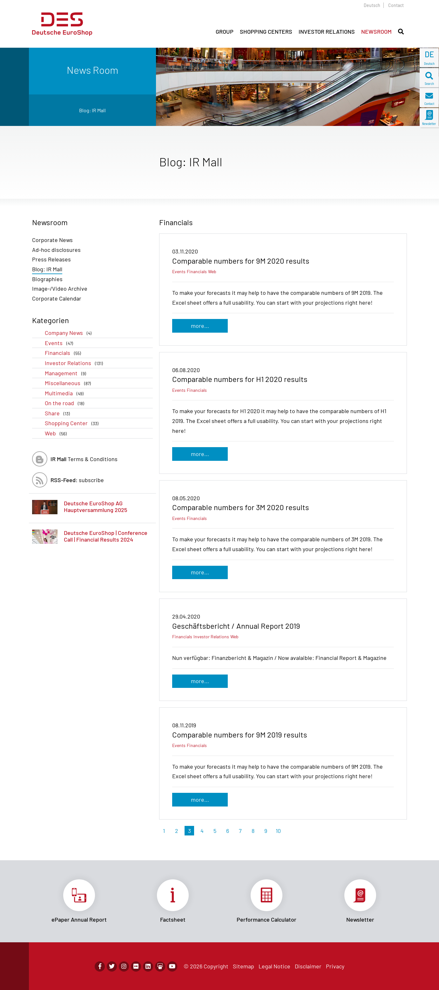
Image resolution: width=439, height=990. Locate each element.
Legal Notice (274, 966)
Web (57, 433)
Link (79, 901)
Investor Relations (75, 363)
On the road (66, 403)
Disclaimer (308, 966)
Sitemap (243, 966)
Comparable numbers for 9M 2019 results (239, 734)
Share (58, 413)
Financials (64, 353)
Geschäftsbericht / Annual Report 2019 (236, 625)
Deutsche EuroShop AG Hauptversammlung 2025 (95, 507)
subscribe (77, 479)
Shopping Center (73, 423)
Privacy (335, 966)
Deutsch (372, 5)
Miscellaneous (69, 383)
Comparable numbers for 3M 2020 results (240, 507)
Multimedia (65, 393)
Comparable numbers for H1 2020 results (239, 379)
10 (278, 830)
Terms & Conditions (84, 458)
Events (60, 343)
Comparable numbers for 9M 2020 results (240, 260)
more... (200, 325)
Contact (396, 5)
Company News (69, 332)
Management (67, 373)
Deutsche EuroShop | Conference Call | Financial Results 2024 (105, 536)
